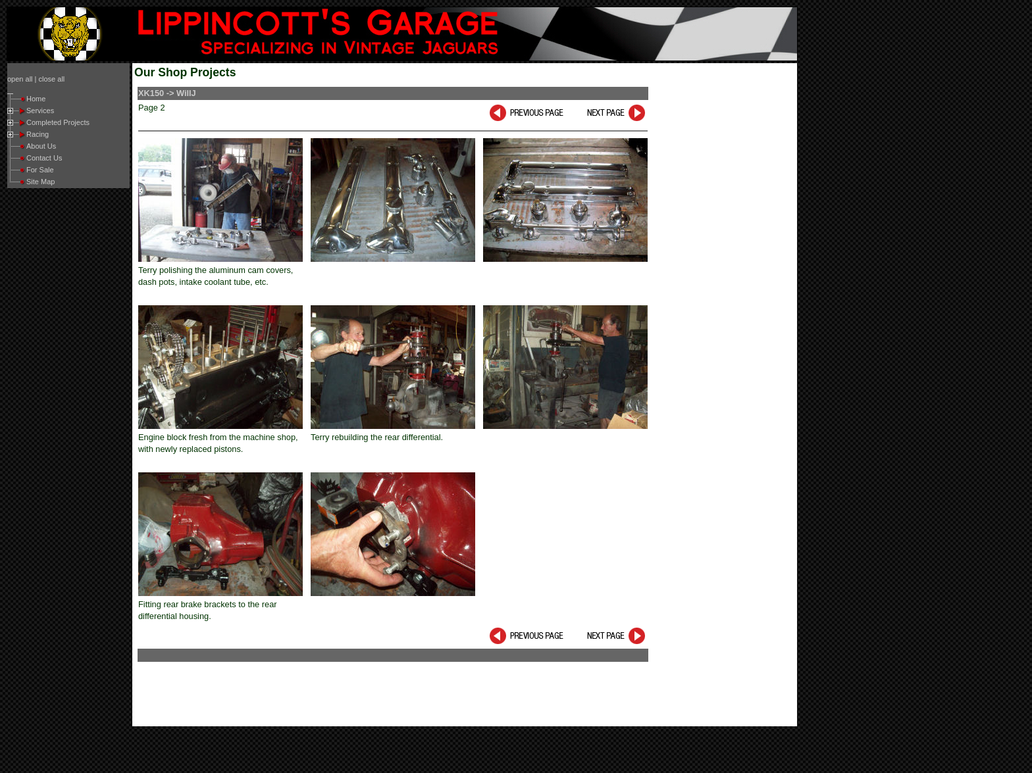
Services (40, 110)
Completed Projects (58, 122)
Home (35, 99)
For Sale (40, 170)
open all (20, 79)
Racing (37, 134)
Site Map (40, 182)
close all (52, 79)
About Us (41, 146)
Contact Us (44, 158)
